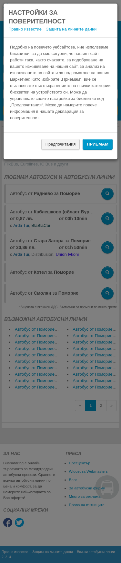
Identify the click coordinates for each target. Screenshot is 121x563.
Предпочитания (60, 144)
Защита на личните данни (71, 29)
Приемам (97, 144)
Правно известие (25, 29)
